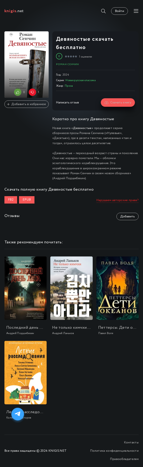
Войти (119, 11)
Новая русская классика (80, 80)
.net (14, 11)
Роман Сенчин (67, 64)
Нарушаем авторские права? (117, 200)
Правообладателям (124, 459)
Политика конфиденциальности (114, 451)
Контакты (131, 442)
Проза (69, 86)
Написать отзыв (67, 102)
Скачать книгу (117, 102)
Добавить (127, 216)
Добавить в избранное (26, 104)
